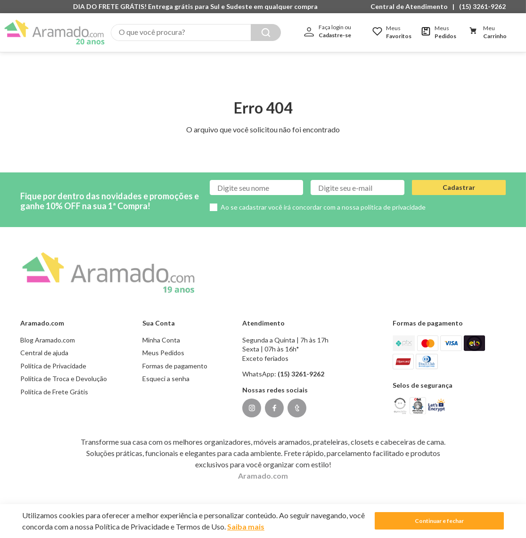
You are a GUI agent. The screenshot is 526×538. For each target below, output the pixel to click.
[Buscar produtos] (265, 32)
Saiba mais (245, 526)
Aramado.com (263, 465)
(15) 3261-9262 (482, 6)
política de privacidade (393, 198)
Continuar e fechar (439, 520)
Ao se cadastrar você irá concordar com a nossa (323, 198)
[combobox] (196, 32)
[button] (411, 6)
